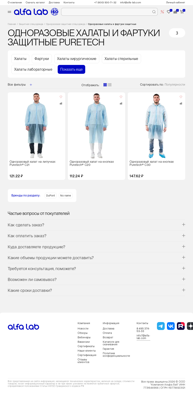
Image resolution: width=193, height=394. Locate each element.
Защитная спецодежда (31, 24)
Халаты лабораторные (33, 69)
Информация (111, 323)
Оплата (107, 333)
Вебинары (84, 337)
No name (65, 195)
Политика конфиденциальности (116, 354)
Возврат (108, 337)
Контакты (69, 2)
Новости (83, 328)
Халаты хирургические (76, 58)
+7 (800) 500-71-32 (105, 2)
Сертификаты (86, 346)
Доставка (54, 2)
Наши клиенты (87, 350)
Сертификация (87, 355)
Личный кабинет (175, 2)
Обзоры (82, 333)
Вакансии (84, 342)
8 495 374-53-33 (143, 329)
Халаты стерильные (121, 58)
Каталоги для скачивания (111, 343)
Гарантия (108, 349)
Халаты (20, 58)
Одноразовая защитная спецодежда (65, 24)
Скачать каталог (35, 2)
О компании (15, 2)
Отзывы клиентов (83, 360)
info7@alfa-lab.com (143, 337)
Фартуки (42, 58)
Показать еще (71, 69)
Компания (84, 323)
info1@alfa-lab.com (130, 2)
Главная (12, 24)
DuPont (50, 195)
